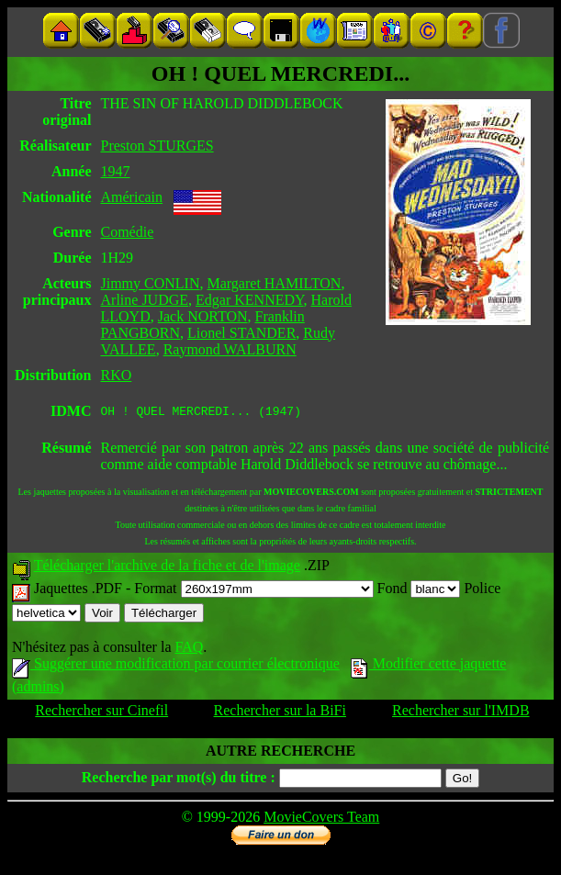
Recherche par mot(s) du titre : (178, 780)
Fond (419, 591)
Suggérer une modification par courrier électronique (176, 666)
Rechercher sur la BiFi (280, 713)
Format (253, 591)
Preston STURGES (157, 145)
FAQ (188, 649)
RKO (116, 375)
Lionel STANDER (241, 333)
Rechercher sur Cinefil (101, 713)
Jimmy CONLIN (150, 283)
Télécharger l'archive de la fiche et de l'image (167, 568)
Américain (132, 197)
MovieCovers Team (321, 819)
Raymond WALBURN (230, 349)
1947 (115, 171)
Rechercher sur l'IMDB (461, 713)
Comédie (127, 232)
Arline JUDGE (145, 300)
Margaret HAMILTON (275, 283)
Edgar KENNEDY (249, 300)
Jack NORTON (203, 316)
